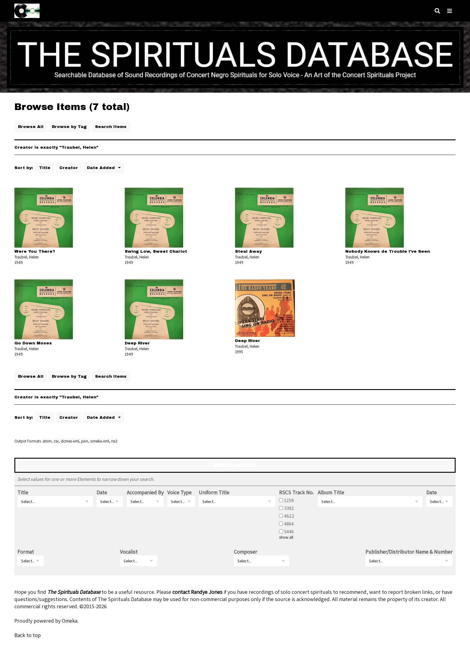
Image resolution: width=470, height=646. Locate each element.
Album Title (331, 492)
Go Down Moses (33, 343)
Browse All (30, 126)
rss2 (114, 441)
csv (56, 441)
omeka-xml (99, 441)
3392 (289, 508)
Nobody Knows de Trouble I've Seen (387, 251)
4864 (289, 523)
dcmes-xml (70, 441)
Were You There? (34, 251)
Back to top (27, 635)
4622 (289, 516)
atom (47, 441)
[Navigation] (450, 10)
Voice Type (179, 492)
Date (102, 492)
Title (44, 167)
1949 (18, 262)
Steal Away (248, 251)
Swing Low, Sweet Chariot (156, 251)
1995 (239, 351)
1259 (289, 500)
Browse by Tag (69, 126)
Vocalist (129, 551)
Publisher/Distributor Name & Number (409, 551)
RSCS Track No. (296, 492)
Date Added (101, 167)
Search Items (110, 126)
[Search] (437, 10)
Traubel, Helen (26, 257)
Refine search (235, 465)
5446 (289, 531)
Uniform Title (214, 492)
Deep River (137, 343)
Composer (245, 551)
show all (286, 537)
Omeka (69, 620)
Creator (68, 167)
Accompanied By (145, 492)
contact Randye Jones (197, 591)
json (84, 441)
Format (25, 551)
